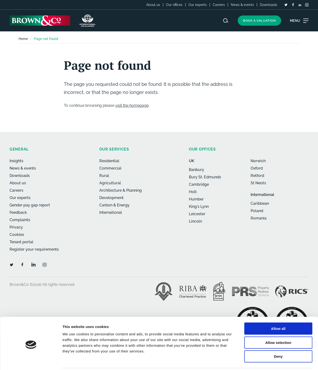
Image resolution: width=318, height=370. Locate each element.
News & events (242, 5)
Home (23, 39)
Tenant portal (21, 242)
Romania (259, 218)
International (110, 212)
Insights (16, 161)
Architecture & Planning (120, 190)
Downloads (268, 5)
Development (111, 197)
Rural (104, 175)
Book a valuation (259, 20)
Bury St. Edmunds (205, 177)
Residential (109, 161)
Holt (193, 192)
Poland (257, 211)
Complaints (20, 220)
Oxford (257, 168)
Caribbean (260, 203)
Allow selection (278, 326)
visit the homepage (132, 105)
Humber (196, 199)
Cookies (17, 234)
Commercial (110, 168)
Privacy (16, 227)
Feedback (18, 212)
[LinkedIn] (299, 5)
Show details (250, 361)
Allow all (278, 312)
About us (153, 5)
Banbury (196, 169)
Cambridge (199, 184)
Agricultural (110, 183)
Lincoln (195, 221)
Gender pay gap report (30, 205)
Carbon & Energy (114, 205)
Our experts (197, 5)
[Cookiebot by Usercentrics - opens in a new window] (31, 360)
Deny (278, 340)
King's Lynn (199, 206)
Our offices (174, 5)
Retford (257, 175)
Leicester (197, 214)
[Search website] (225, 20)
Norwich (258, 161)
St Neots (258, 183)
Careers (219, 5)
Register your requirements (34, 249)
